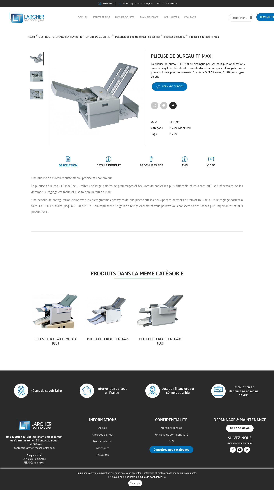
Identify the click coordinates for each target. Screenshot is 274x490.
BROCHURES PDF (151, 167)
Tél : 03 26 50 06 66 (167, 3)
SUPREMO (106, 3)
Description (82, 167)
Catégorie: (157, 127)
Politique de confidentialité (171, 436)
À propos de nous (103, 436)
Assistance (102, 450)
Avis (178, 167)
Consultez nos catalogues (171, 451)
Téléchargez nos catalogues (136, 3)
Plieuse (173, 133)
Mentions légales (171, 430)
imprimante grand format (47, 438)
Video (197, 167)
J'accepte (135, 483)
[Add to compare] (154, 107)
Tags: (154, 133)
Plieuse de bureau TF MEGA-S (107, 341)
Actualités (103, 456)
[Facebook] (173, 107)
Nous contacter (102, 443)
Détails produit (115, 167)
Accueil (102, 430)
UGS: (154, 121)
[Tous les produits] (163, 107)
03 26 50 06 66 (240, 430)
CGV (171, 443)
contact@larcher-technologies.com (34, 449)
